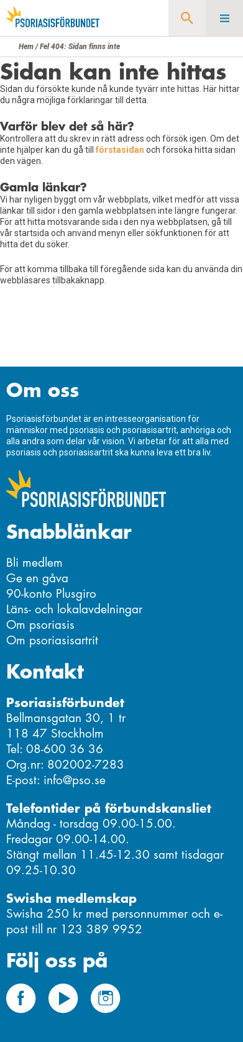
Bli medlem (34, 562)
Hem (26, 46)
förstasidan (120, 150)
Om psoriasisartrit (52, 640)
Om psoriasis (40, 625)
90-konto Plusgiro (51, 593)
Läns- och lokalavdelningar (74, 609)
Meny (224, 18)
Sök (187, 18)
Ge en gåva (37, 578)
